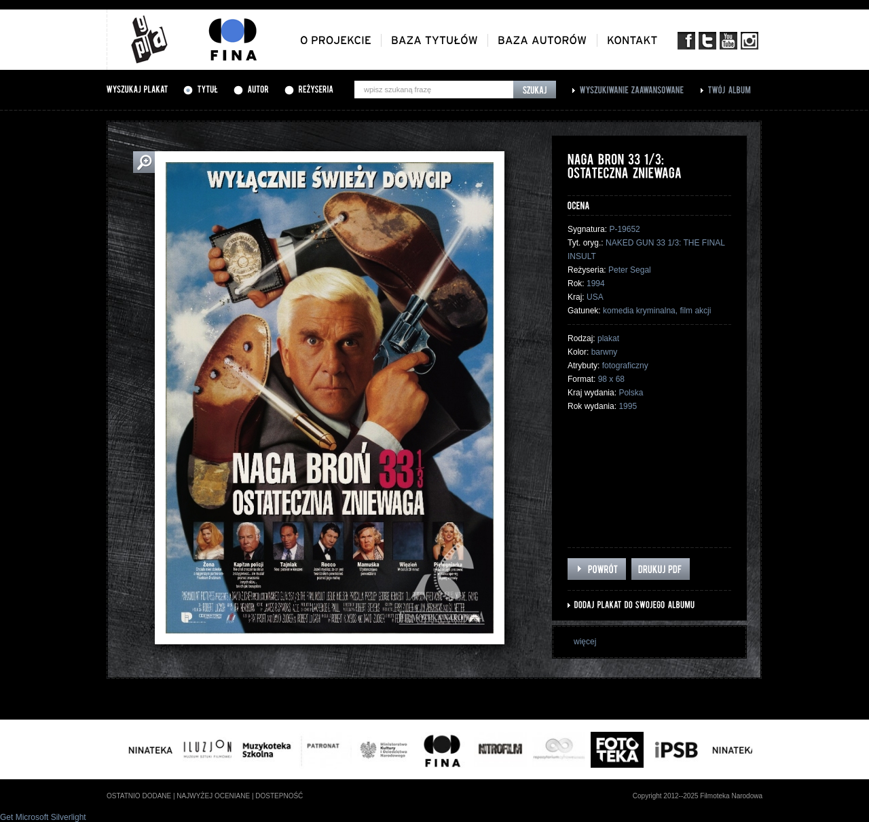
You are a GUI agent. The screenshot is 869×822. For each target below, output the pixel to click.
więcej (585, 641)
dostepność (279, 796)
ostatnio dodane (139, 796)
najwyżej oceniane (213, 796)
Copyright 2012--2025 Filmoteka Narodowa (697, 796)
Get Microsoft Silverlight (43, 817)
